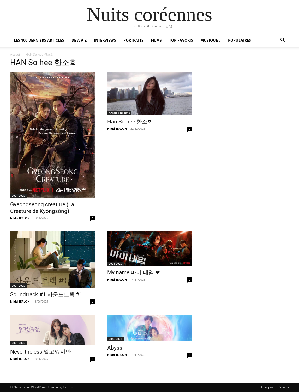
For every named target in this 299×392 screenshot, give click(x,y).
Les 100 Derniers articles (39, 40)
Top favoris (181, 40)
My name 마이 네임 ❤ (133, 272)
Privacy (283, 387)
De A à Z (79, 40)
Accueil (15, 54)
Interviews (105, 40)
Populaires (239, 40)
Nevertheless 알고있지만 (40, 352)
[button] (282, 40)
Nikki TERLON (20, 218)
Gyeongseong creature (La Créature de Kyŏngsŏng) (42, 207)
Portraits (133, 40)
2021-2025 (18, 195)
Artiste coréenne (119, 113)
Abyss (114, 348)
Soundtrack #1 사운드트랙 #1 (46, 294)
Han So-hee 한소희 (130, 121)
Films (156, 40)
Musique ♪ (210, 40)
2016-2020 (115, 339)
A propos (266, 387)
